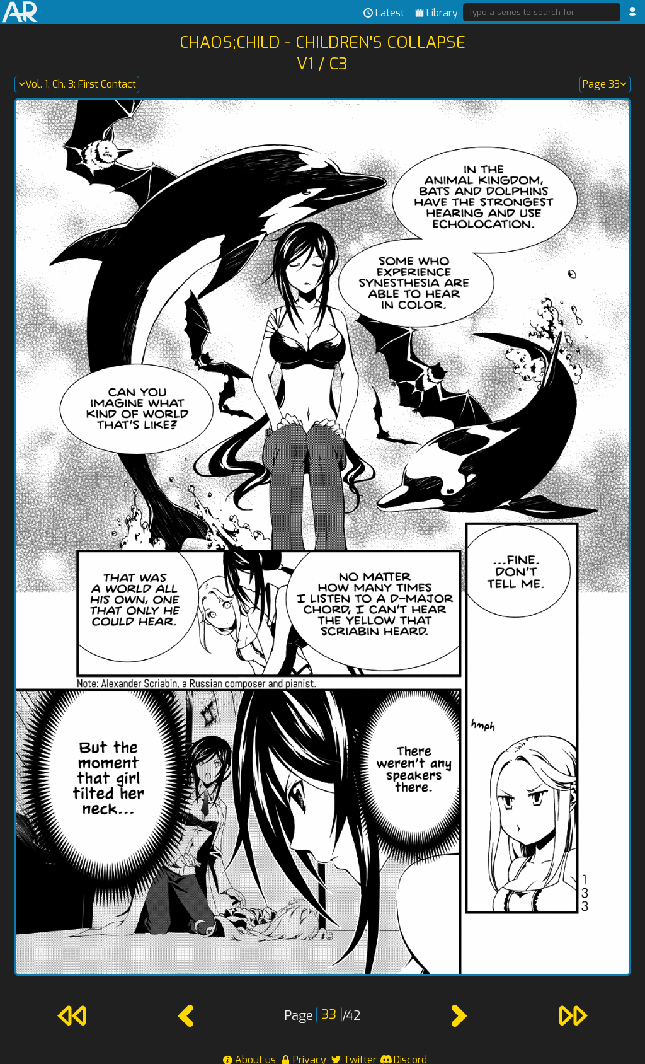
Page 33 (605, 84)
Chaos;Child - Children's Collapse (322, 42)
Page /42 (322, 1015)
